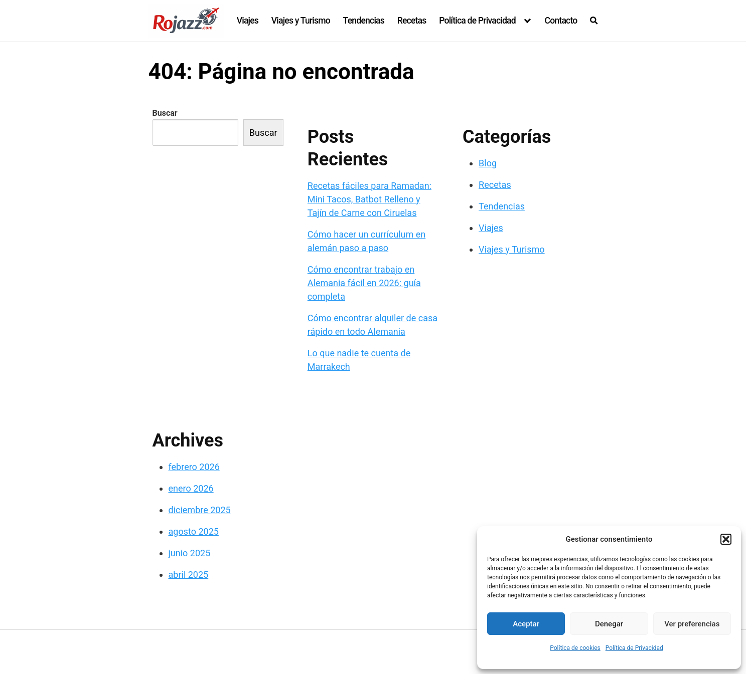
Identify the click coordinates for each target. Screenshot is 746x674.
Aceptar (526, 623)
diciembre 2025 (200, 510)
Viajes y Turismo (300, 21)
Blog (488, 163)
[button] (726, 539)
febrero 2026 (194, 467)
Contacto (560, 21)
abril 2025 (189, 574)
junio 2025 (190, 553)
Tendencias (363, 21)
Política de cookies (575, 647)
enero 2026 (191, 488)
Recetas (411, 21)
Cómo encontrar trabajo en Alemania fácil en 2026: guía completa (364, 283)
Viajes (247, 21)
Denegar (609, 623)
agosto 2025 (194, 531)
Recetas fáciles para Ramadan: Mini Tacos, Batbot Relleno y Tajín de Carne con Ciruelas (369, 199)
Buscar (165, 113)
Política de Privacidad (634, 647)
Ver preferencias (691, 623)
